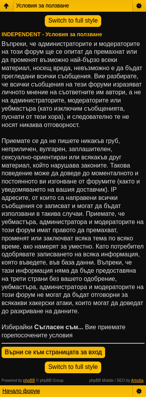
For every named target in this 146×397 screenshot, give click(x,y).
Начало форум (21, 391)
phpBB (29, 380)
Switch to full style (73, 20)
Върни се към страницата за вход (53, 352)
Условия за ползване (42, 5)
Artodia (137, 380)
